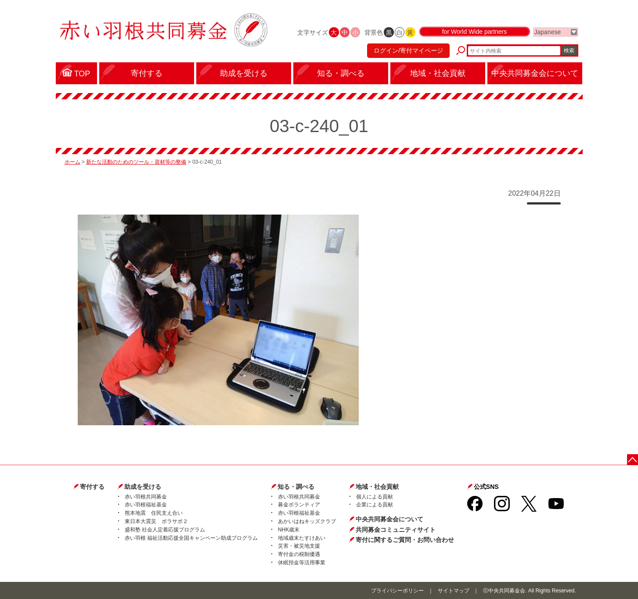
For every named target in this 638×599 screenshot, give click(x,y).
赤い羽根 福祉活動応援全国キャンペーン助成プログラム (191, 538)
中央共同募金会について (389, 519)
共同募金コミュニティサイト (396, 529)
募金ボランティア (299, 505)
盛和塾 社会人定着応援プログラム (165, 530)
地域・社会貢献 (377, 486)
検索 (569, 50)
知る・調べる (296, 486)
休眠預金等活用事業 (301, 563)
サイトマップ (453, 591)
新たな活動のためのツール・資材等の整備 (136, 162)
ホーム (72, 162)
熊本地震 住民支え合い (154, 513)
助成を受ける (142, 486)
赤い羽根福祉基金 (146, 505)
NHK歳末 (288, 530)
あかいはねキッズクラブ (307, 521)
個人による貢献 (374, 497)
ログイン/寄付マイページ (408, 50)
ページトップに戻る (632, 459)
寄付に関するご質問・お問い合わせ (405, 539)
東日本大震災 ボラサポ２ (156, 521)
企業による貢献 (374, 505)
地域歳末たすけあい (301, 538)
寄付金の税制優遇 (299, 554)
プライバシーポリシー (397, 591)
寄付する (92, 486)
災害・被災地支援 (299, 546)
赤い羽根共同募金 (146, 497)
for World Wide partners (474, 31)
